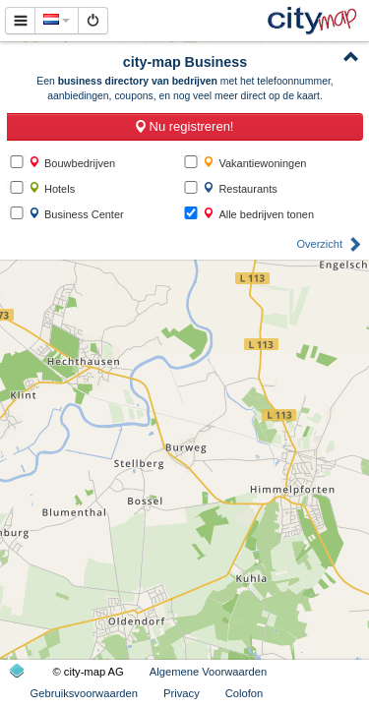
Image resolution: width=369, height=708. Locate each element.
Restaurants (240, 188)
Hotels (52, 188)
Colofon (244, 693)
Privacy (181, 693)
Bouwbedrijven (72, 162)
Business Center (76, 213)
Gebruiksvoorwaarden (84, 693)
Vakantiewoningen (254, 162)
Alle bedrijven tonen (258, 213)
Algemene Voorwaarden (208, 672)
